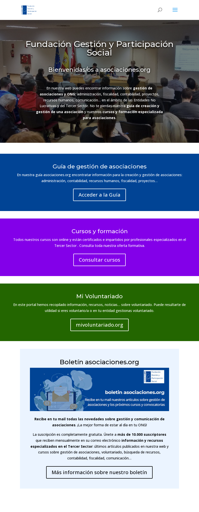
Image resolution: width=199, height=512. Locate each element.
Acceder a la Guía (99, 194)
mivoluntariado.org (99, 324)
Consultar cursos (99, 259)
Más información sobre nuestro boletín (99, 472)
